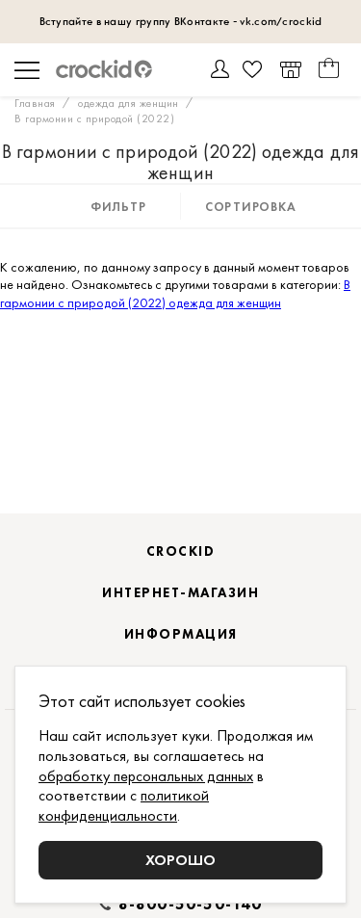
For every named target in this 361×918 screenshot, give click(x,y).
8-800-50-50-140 (190, 904)
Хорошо (180, 860)
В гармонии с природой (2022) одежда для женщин (175, 292)
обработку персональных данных (146, 776)
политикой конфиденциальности (124, 805)
